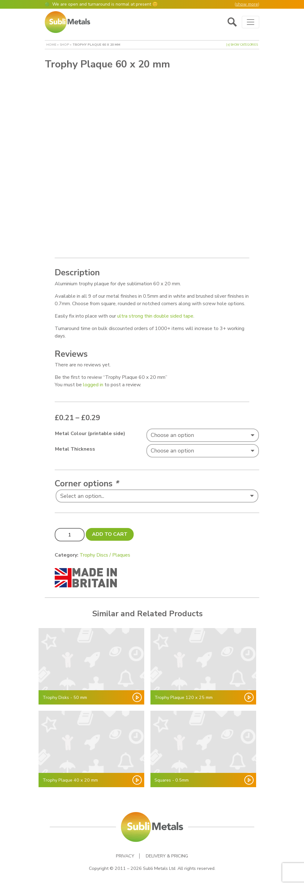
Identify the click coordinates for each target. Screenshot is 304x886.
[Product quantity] (70, 534)
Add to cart (109, 534)
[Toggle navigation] (250, 22)
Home (51, 44)
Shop (64, 44)
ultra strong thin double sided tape (155, 316)
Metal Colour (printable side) (90, 433)
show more (247, 4)
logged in (93, 384)
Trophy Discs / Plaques (105, 555)
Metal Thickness (75, 449)
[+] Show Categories (242, 45)
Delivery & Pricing (167, 856)
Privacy (125, 856)
